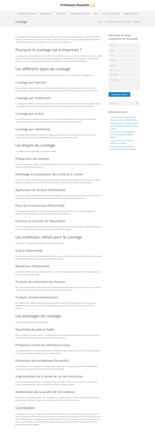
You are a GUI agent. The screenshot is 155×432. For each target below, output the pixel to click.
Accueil (100, 22)
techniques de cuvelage (36, 75)
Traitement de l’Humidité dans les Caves (118, 22)
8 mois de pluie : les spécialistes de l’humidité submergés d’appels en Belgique (122, 134)
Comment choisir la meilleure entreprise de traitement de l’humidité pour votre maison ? (124, 126)
